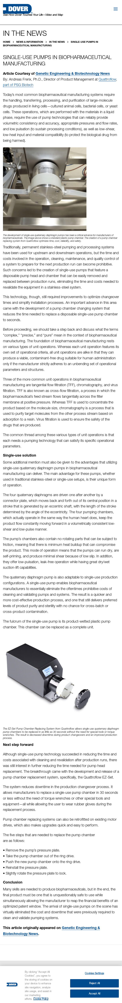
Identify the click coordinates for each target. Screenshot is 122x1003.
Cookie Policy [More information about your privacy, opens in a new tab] (40, 998)
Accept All (94, 993)
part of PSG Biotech (18, 85)
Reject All (94, 983)
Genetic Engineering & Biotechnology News (73, 73)
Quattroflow (107, 79)
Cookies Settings (94, 973)
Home (7, 41)
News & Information (30, 41)
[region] (61, 984)
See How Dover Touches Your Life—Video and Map (33, 14)
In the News (57, 41)
